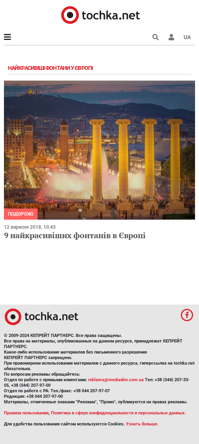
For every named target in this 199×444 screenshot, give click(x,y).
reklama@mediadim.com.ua (116, 379)
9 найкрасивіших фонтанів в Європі (75, 235)
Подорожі (21, 214)
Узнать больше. (142, 424)
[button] (171, 37)
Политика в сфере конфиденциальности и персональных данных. (118, 413)
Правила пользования (26, 413)
